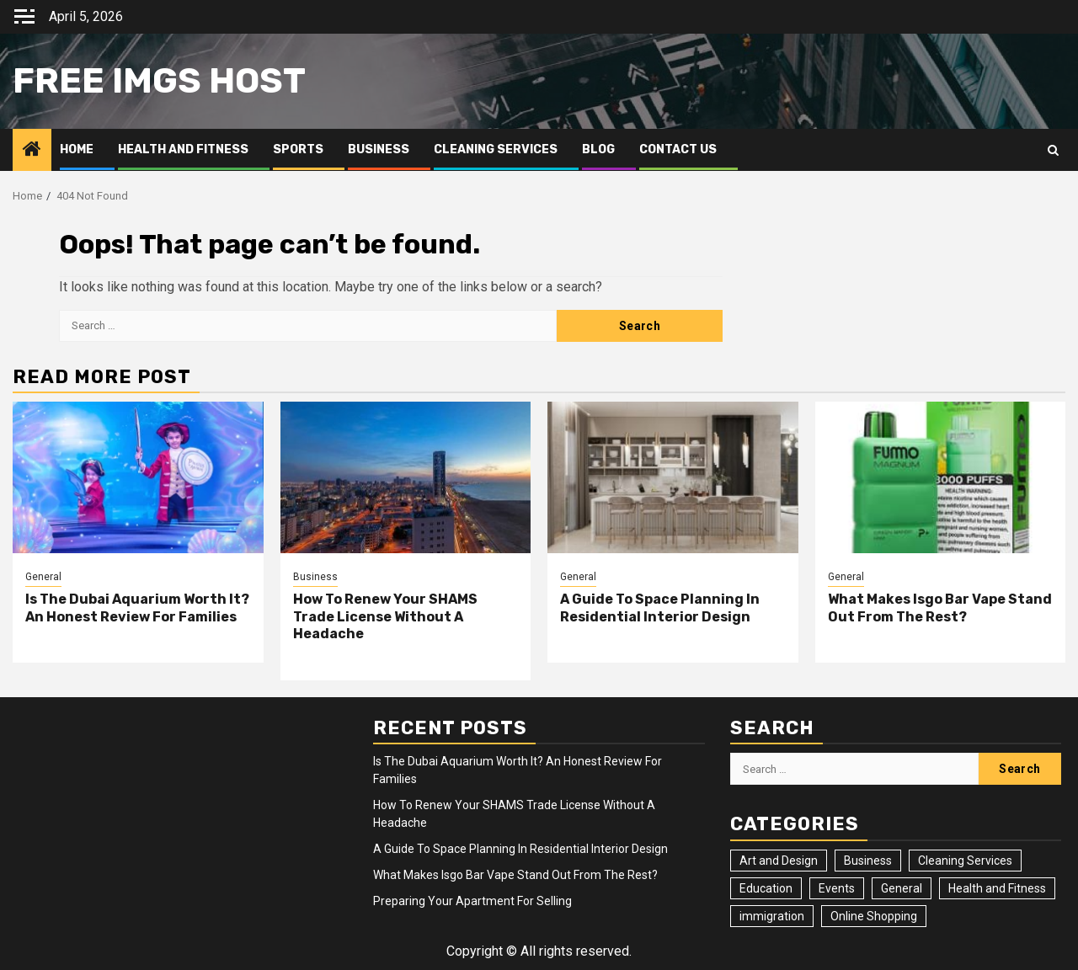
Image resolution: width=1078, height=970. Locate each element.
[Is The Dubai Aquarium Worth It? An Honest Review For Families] (138, 477)
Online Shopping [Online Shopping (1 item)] (873, 916)
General (43, 577)
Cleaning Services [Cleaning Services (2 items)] (965, 860)
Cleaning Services (496, 149)
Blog (598, 149)
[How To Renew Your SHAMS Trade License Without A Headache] (405, 477)
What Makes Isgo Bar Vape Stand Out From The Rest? (940, 608)
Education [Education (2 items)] (765, 888)
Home (76, 149)
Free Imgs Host (159, 81)
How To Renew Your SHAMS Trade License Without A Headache (385, 616)
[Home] (32, 151)
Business (378, 149)
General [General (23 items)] (901, 888)
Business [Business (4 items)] (868, 860)
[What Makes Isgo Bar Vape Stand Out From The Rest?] (940, 477)
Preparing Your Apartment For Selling (472, 901)
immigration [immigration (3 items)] (771, 916)
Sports (298, 149)
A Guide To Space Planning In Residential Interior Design (660, 608)
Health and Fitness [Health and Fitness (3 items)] (997, 888)
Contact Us (678, 149)
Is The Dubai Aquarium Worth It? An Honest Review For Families (137, 608)
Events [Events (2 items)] (837, 888)
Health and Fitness (183, 149)
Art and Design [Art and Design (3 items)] (778, 860)
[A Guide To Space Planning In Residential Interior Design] (672, 477)
